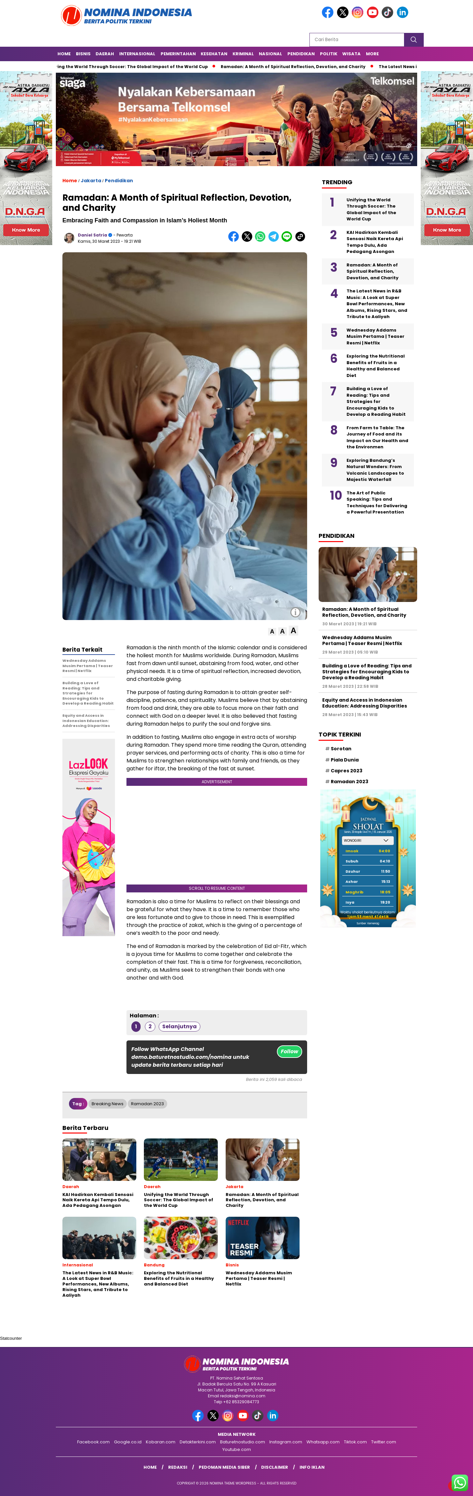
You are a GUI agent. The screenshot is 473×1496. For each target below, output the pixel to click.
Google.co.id (128, 1442)
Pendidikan (301, 54)
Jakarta (91, 180)
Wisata (351, 54)
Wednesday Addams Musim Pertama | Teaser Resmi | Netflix (375, 336)
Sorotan (341, 749)
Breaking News (108, 1104)
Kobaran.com (160, 1442)
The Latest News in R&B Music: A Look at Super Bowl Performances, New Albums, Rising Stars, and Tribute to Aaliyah (377, 304)
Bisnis (83, 54)
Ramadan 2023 (147, 1104)
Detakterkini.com (198, 1442)
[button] (272, 632)
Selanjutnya (179, 1026)
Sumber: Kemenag (368, 923)
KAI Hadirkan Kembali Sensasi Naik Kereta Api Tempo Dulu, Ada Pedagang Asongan (375, 242)
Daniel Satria (92, 235)
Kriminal (243, 54)
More (372, 54)
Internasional (137, 54)
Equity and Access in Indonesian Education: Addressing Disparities (364, 703)
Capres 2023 (346, 771)
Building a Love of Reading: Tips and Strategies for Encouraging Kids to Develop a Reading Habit (376, 401)
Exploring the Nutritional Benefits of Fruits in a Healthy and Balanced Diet (376, 366)
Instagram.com (285, 1442)
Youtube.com (236, 1449)
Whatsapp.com (323, 1442)
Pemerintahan (178, 54)
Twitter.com (383, 1442)
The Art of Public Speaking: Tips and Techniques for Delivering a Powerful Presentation (377, 502)
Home (64, 54)
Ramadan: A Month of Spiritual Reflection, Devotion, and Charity (295, 66)
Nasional (270, 54)
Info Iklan (312, 1467)
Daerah (105, 54)
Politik (328, 54)
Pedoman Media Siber (224, 1467)
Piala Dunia (345, 760)
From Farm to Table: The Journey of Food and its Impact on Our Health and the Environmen (377, 437)
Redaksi (177, 1467)
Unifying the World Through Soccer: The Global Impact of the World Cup (129, 66)
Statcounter (11, 1338)
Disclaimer (274, 1467)
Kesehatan (214, 54)
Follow (289, 1051)
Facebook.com (93, 1442)
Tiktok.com (355, 1442)
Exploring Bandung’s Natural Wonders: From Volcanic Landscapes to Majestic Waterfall (375, 470)
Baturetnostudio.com (242, 1442)
